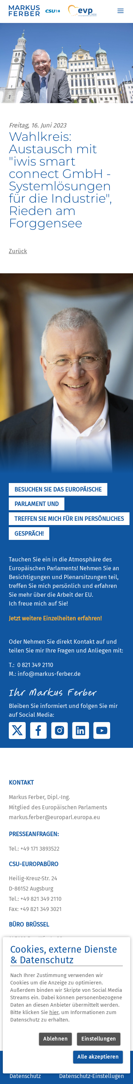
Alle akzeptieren (98, 1057)
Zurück (18, 251)
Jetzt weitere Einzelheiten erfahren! (55, 618)
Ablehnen (55, 1039)
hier (53, 1012)
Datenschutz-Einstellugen (91, 1076)
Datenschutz (25, 1076)
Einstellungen (98, 1039)
